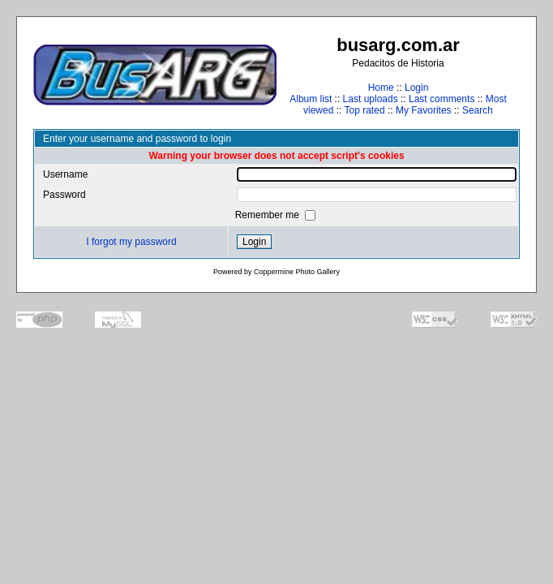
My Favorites (424, 110)
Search (477, 110)
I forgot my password (131, 241)
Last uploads (370, 99)
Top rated (365, 110)
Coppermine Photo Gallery (297, 272)
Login (416, 87)
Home (381, 87)
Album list (310, 99)
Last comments (441, 99)
